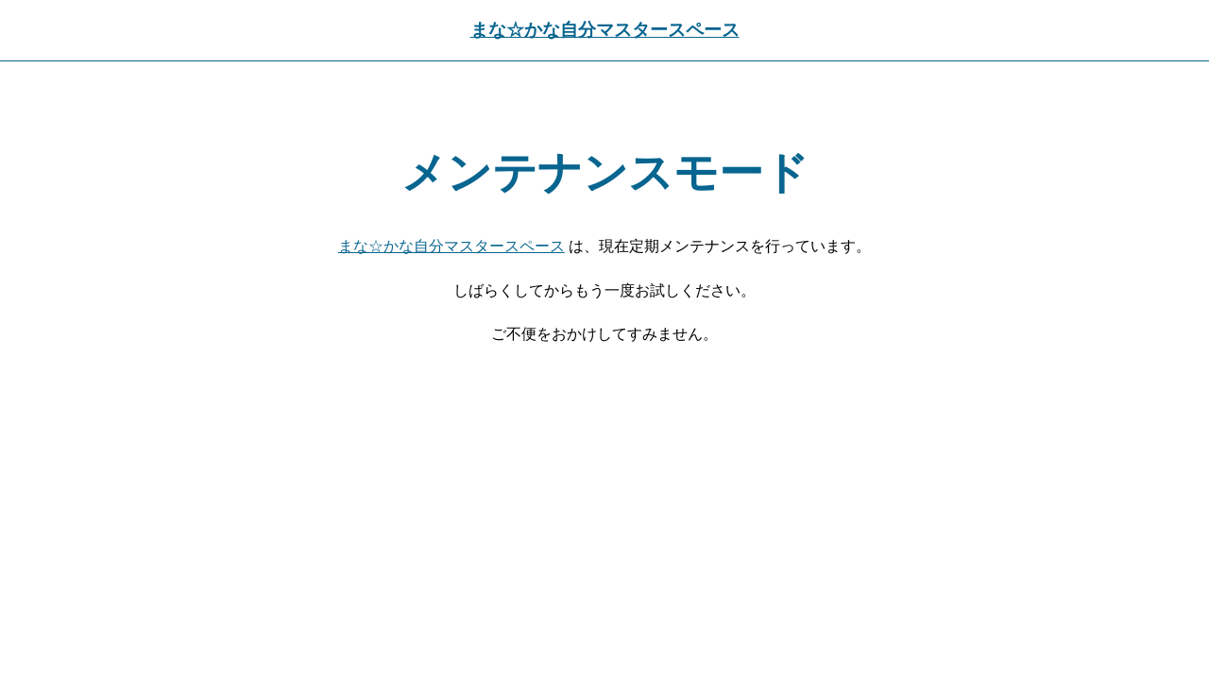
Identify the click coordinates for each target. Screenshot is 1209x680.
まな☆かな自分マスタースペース (605, 30)
